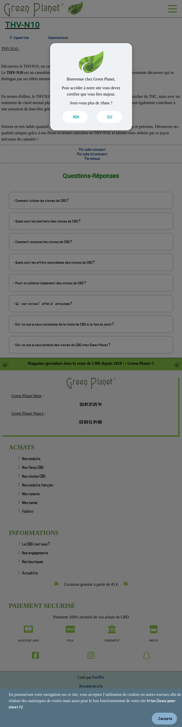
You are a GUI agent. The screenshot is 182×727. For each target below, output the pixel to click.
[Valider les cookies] (74, 117)
